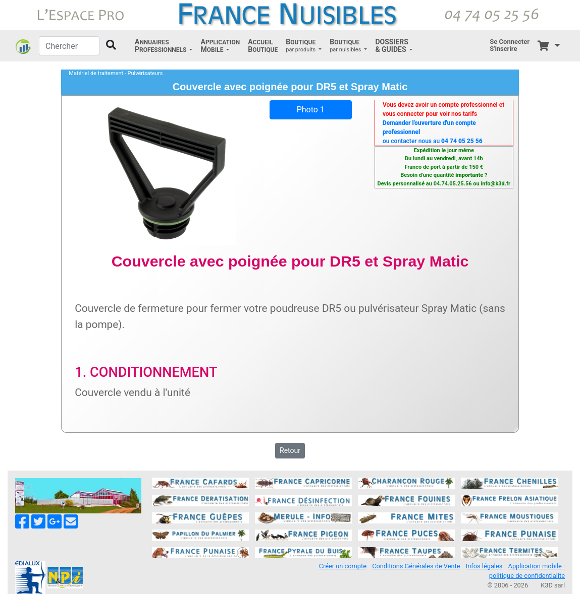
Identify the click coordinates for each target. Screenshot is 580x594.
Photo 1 (311, 109)
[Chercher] (69, 45)
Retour (290, 450)
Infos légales (484, 566)
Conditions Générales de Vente (416, 566)
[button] (163, 45)
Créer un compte (342, 566)
